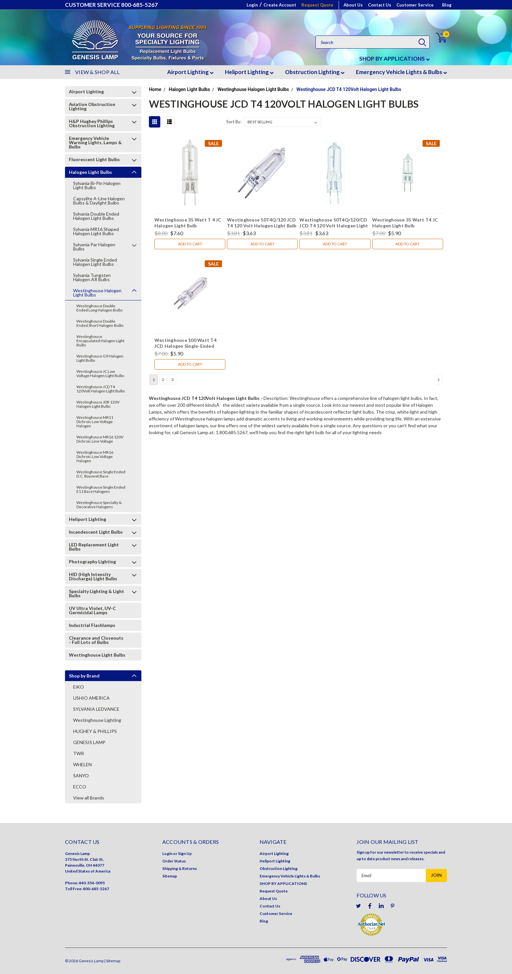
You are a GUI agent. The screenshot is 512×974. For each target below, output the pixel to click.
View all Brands (88, 797)
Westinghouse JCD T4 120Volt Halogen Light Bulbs (100, 388)
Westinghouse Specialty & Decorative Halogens (99, 504)
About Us (353, 5)
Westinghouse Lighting (97, 720)
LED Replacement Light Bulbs (94, 547)
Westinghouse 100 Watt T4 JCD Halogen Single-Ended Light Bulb (185, 343)
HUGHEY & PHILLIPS (95, 731)
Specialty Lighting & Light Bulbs (96, 593)
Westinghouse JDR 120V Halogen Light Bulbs (98, 404)
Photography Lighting (92, 561)
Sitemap (169, 876)
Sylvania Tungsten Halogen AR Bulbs (92, 277)
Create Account (280, 5)
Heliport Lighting (249, 71)
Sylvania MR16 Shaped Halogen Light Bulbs (96, 231)
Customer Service (415, 5)
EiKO (78, 687)
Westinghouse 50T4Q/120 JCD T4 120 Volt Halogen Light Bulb (261, 222)
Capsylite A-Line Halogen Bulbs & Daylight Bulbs (99, 200)
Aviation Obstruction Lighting (92, 106)
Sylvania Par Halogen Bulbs (94, 246)
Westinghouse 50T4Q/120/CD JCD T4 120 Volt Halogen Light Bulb (333, 223)
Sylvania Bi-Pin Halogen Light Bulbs (96, 185)
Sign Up (185, 853)
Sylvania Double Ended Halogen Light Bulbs (96, 216)
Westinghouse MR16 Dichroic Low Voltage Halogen (94, 456)
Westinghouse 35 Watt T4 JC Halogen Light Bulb (405, 222)
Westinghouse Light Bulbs (97, 655)
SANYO (81, 775)
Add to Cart (190, 243)
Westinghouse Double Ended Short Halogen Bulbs (100, 323)
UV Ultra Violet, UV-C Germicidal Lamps (92, 610)
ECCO (79, 786)
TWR (78, 753)
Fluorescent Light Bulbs (94, 159)
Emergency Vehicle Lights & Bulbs (401, 71)
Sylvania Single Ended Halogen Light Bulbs (95, 262)
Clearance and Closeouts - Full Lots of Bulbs (96, 640)
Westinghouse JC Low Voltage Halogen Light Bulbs (100, 373)
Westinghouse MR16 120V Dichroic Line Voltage (99, 439)
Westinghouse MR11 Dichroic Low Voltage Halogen (94, 421)
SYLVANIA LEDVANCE (96, 709)
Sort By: (233, 121)
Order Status (174, 861)
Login (252, 5)
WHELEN (82, 764)
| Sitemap (112, 960)
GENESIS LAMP (89, 742)
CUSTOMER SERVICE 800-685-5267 (111, 4)
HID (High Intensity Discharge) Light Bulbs (93, 576)
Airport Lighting (190, 71)
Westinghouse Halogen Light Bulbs (97, 292)
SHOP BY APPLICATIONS (394, 58)
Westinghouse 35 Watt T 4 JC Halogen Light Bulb (187, 222)
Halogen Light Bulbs (90, 172)
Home (155, 89)
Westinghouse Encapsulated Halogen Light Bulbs (100, 340)
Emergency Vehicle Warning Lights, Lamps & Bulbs (95, 142)
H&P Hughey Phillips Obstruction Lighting (92, 123)
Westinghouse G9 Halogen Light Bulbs (99, 358)
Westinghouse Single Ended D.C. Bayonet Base (100, 474)
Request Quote (317, 5)
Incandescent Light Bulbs (96, 532)
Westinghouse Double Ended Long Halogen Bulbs (99, 307)
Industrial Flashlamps (92, 625)
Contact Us (379, 5)
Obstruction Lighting (314, 71)
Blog (447, 5)
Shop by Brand (84, 675)
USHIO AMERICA (91, 698)
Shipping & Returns (179, 868)
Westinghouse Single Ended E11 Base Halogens (100, 489)
